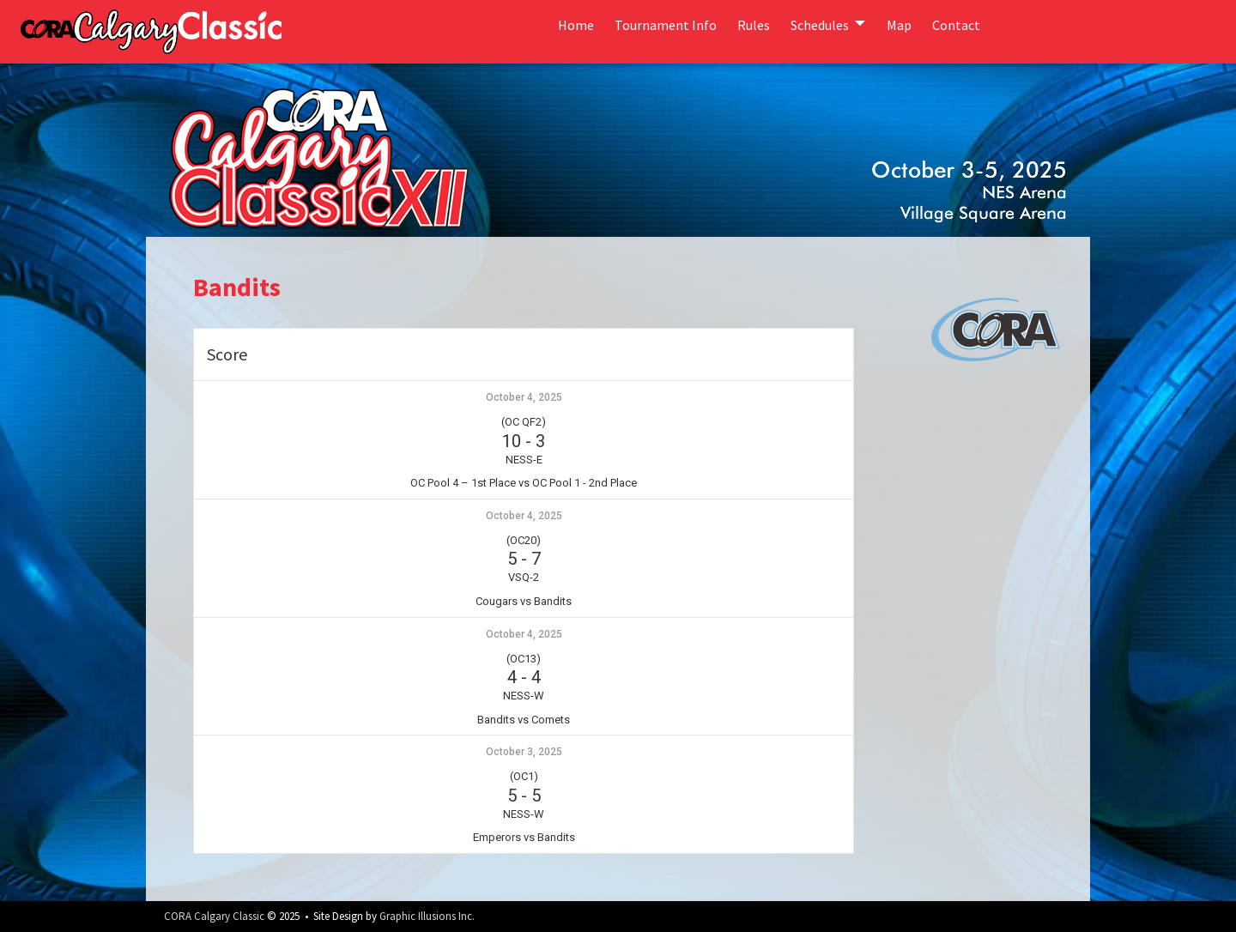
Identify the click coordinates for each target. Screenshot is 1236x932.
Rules (753, 24)
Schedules (820, 24)
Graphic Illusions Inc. (427, 916)
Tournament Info (666, 24)
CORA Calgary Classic (214, 916)
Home (576, 24)
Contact (956, 24)
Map (899, 24)
